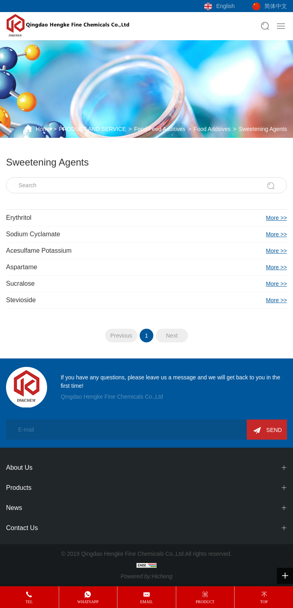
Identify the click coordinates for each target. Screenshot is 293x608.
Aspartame (146, 267)
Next (171, 335)
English (225, 6)
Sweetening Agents (263, 129)
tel (29, 602)
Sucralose (146, 284)
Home (43, 129)
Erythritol (146, 218)
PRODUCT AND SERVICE (92, 129)
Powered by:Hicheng (146, 576)
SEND (274, 430)
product (205, 602)
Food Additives (212, 129)
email (146, 602)
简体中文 (275, 6)
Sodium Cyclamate (146, 234)
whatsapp (88, 602)
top (264, 602)
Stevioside (146, 300)
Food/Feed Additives (160, 129)
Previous (121, 335)
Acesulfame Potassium (146, 251)
